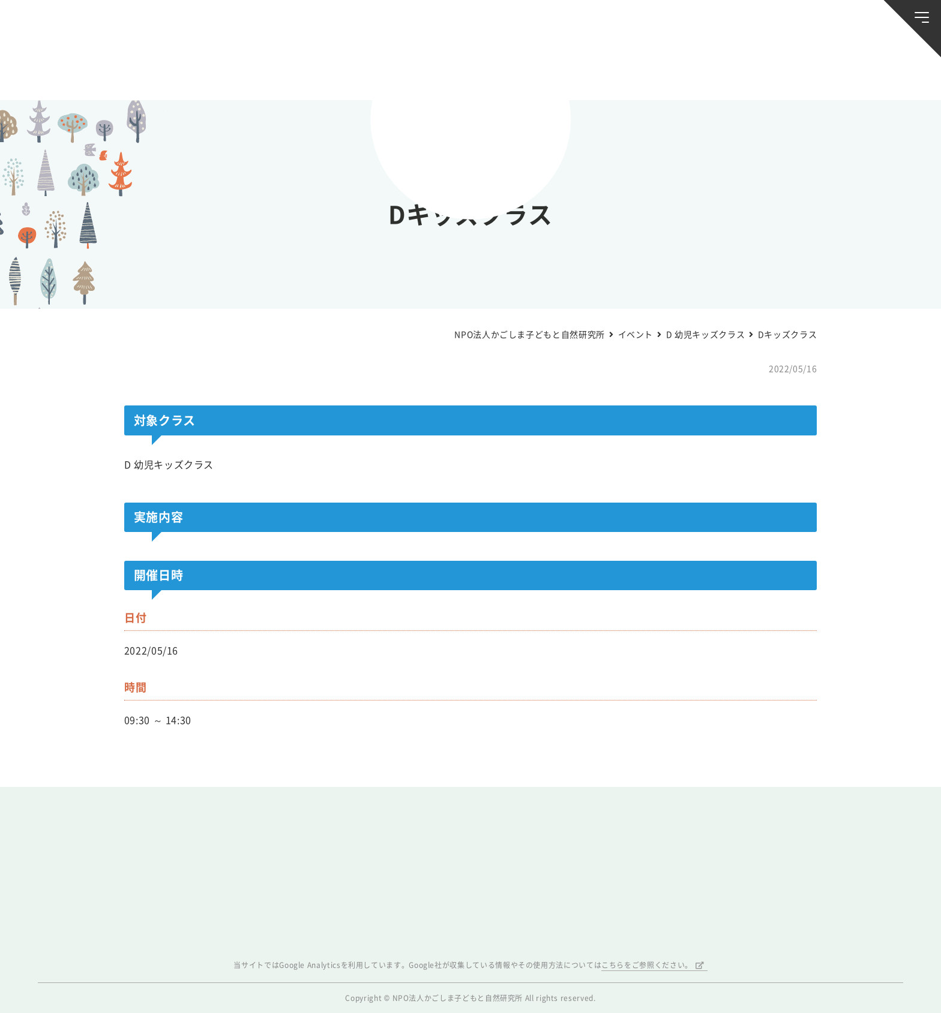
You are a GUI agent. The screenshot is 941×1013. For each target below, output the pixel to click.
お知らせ (97, 71)
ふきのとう (735, 71)
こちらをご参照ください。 (647, 965)
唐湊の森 (845, 71)
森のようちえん (625, 71)
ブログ (206, 71)
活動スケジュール (315, 71)
